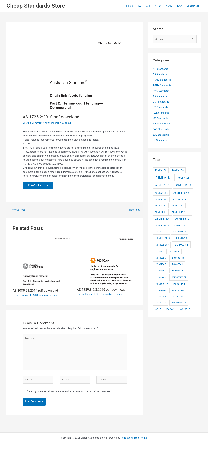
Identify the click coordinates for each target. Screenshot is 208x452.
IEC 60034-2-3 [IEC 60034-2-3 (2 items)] (161, 232)
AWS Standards (161, 90)
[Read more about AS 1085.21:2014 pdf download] (43, 260)
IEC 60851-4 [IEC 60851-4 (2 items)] (177, 270)
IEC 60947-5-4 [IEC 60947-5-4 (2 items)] (180, 284)
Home (129, 5)
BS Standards (160, 96)
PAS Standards (161, 129)
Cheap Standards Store (35, 5)
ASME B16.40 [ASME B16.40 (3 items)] (181, 192)
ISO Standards (160, 118)
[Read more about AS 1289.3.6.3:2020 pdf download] (107, 260)
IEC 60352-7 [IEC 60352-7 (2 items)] (160, 258)
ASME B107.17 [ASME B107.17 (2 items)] (162, 225)
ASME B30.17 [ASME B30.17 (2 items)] (178, 212)
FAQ (179, 5)
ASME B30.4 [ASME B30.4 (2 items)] (161, 212)
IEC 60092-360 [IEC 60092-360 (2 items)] (162, 245)
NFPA (158, 5)
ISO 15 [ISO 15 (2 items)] (158, 309)
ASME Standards (162, 79)
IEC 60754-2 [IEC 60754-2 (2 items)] (160, 270)
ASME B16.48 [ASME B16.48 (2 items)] (161, 199)
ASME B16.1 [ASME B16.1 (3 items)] (162, 185)
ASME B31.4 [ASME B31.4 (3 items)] (162, 218)
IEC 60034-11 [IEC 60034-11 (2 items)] (179, 232)
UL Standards (160, 140)
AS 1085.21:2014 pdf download (35, 290)
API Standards (160, 68)
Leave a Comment (32, 122)
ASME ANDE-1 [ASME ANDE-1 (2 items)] (184, 178)
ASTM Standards (162, 85)
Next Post (136, 209)
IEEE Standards (161, 112)
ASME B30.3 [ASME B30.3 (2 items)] (177, 205)
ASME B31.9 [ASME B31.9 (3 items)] (183, 218)
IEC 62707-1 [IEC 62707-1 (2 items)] (160, 303)
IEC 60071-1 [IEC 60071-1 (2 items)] (181, 238)
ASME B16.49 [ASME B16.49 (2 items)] (179, 199)
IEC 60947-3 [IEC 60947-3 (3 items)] (179, 277)
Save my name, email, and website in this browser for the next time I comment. (69, 391)
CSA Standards (161, 101)
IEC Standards (160, 107)
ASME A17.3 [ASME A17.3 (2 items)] (161, 170)
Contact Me (193, 5)
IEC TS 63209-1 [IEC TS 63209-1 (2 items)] (179, 303)
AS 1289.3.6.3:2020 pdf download (101, 289)
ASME (169, 5)
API (148, 5)
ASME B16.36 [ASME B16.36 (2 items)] (161, 193)
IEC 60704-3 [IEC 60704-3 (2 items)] (160, 264)
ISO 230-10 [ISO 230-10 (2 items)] (185, 309)
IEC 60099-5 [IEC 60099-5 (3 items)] (181, 244)
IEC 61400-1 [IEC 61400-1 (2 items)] (179, 296)
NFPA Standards (161, 123)
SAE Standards (161, 134)
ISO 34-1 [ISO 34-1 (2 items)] (170, 309)
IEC (139, 5)
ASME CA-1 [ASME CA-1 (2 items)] (179, 225)
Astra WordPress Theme (134, 437)
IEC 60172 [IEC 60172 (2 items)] (159, 251)
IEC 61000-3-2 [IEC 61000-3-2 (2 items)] (178, 290)
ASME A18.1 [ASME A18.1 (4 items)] (164, 177)
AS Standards (52, 122)
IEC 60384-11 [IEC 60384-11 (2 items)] (178, 258)
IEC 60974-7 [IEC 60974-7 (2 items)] (160, 290)
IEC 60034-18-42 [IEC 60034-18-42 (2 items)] (162, 238)
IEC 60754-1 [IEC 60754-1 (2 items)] (177, 264)
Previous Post (16, 209)
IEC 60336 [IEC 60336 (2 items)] (174, 251)
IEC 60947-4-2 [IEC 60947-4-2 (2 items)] (161, 284)
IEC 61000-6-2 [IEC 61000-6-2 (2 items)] (161, 296)
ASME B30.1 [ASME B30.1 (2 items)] (161, 205)
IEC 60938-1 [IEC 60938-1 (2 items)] (160, 277)
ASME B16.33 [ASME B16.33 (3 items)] (183, 185)
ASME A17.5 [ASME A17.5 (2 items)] (178, 170)
